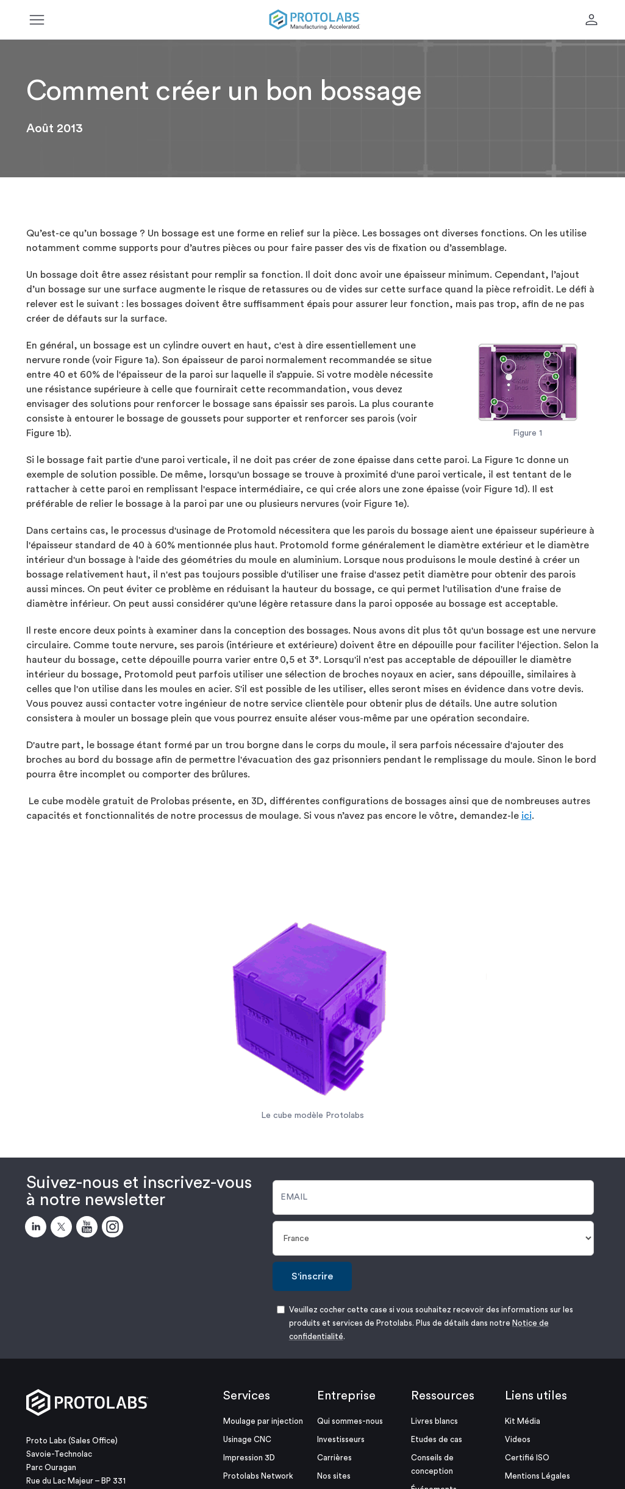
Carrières (334, 1458)
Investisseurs (341, 1439)
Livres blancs (434, 1421)
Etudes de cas (436, 1439)
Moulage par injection (263, 1421)
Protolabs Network (258, 1476)
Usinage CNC (247, 1439)
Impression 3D (249, 1458)
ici (526, 816)
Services (246, 1396)
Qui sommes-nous (350, 1421)
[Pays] (434, 1238)
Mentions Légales (537, 1476)
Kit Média (522, 1421)
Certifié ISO (527, 1458)
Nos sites (334, 1476)
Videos (517, 1439)
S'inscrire (312, 1276)
